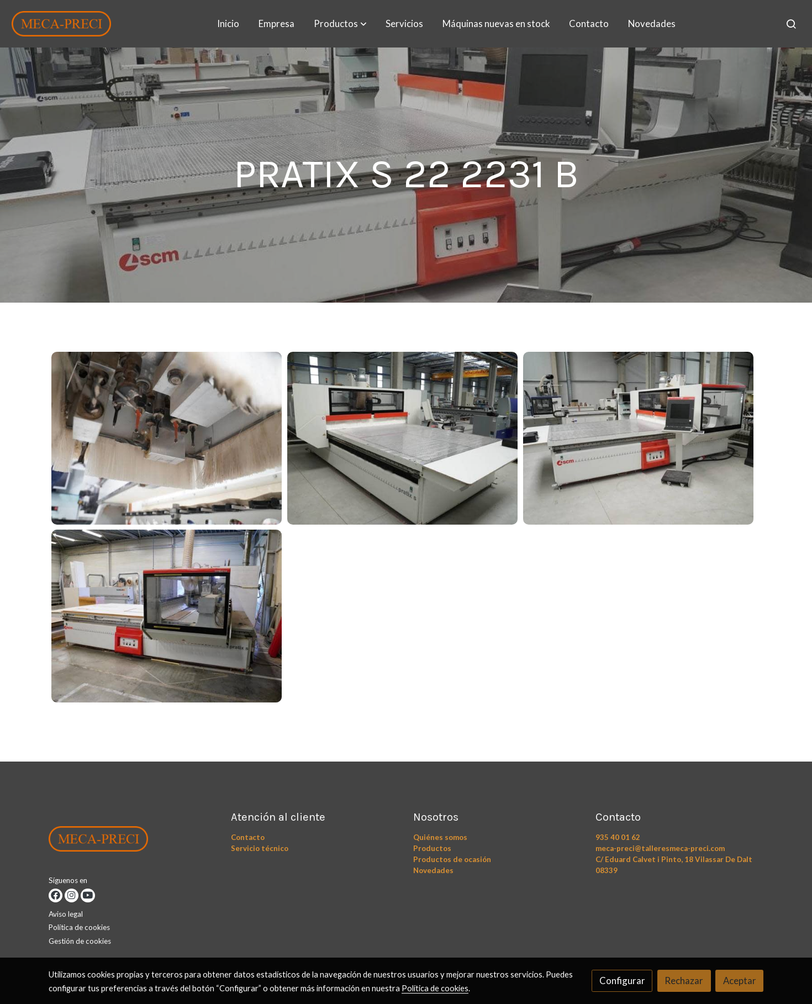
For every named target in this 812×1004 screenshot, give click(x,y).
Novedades (433, 870)
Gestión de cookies (80, 941)
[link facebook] (55, 895)
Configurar (622, 980)
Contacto (248, 837)
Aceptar (739, 980)
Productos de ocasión (452, 859)
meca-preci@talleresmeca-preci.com (660, 848)
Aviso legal (66, 914)
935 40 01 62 (617, 837)
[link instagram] (71, 895)
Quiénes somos (440, 837)
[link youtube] (87, 895)
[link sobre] (133, 841)
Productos (432, 848)
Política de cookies (79, 927)
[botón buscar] (791, 23)
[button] (340, 23)
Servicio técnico (259, 848)
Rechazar (684, 980)
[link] (61, 23)
